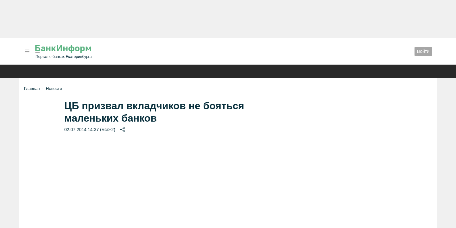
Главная (32, 88)
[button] (27, 51)
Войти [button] (423, 51)
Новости (54, 88)
